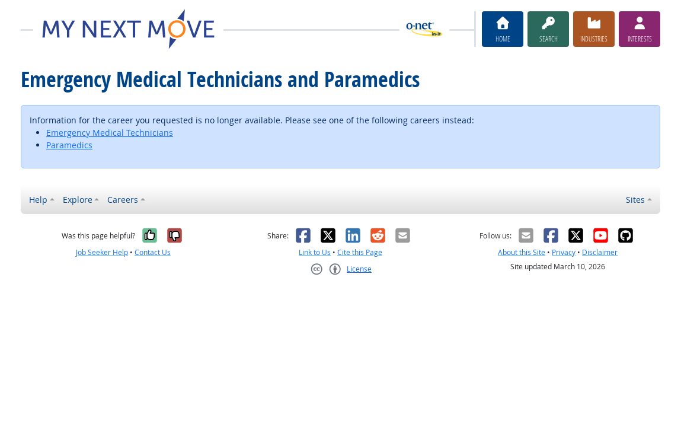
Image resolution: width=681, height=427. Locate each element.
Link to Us (315, 252)
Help (38, 199)
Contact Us (153, 252)
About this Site (521, 252)
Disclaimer (600, 252)
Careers (122, 199)
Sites (635, 199)
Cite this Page (359, 252)
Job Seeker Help (102, 252)
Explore (77, 199)
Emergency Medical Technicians (109, 132)
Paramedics (69, 145)
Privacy (564, 252)
